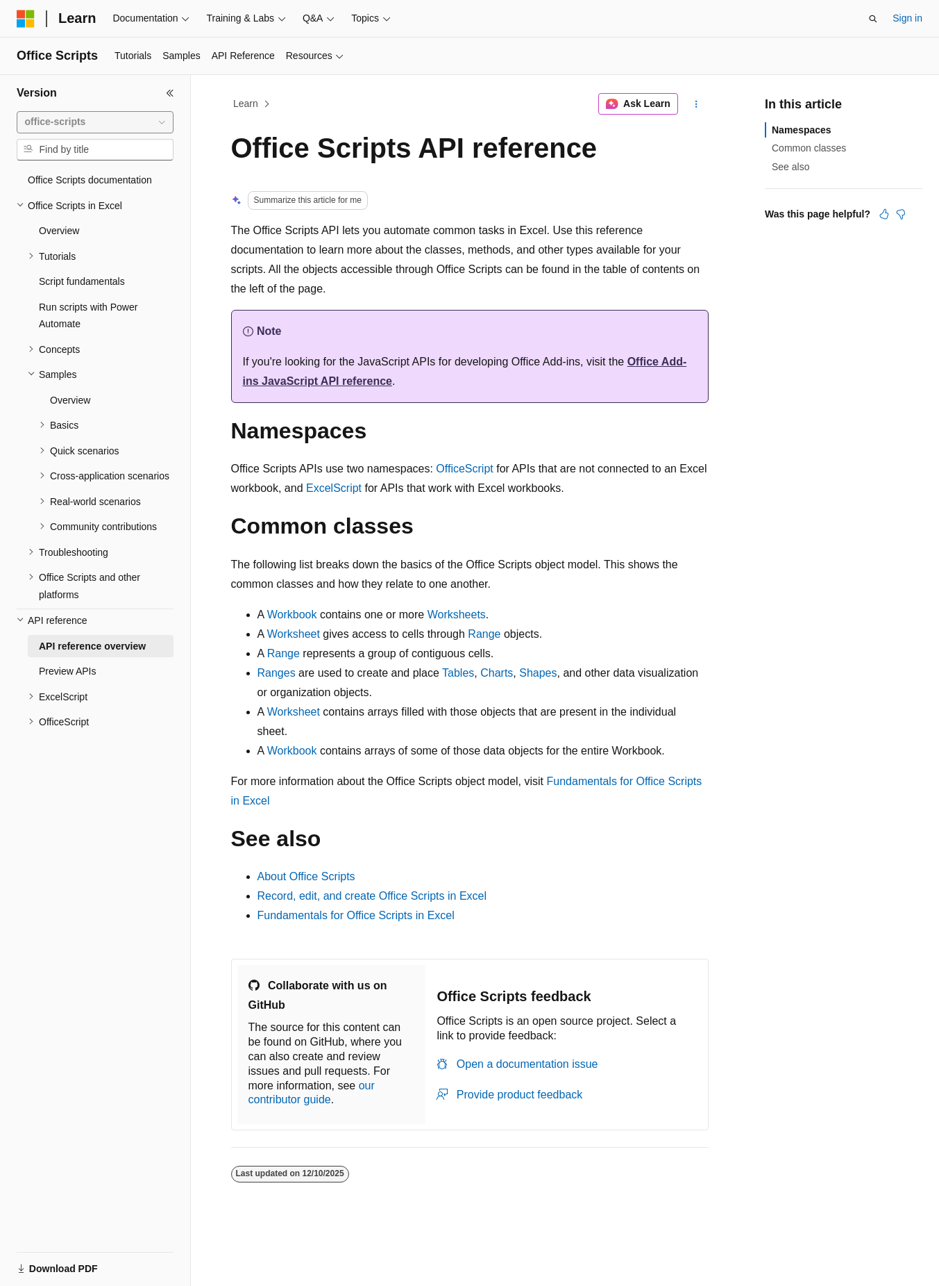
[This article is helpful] (884, 214)
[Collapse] (170, 93)
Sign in (907, 18)
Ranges (276, 673)
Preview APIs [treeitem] (67, 671)
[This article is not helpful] (901, 214)
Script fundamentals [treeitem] (82, 281)
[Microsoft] (26, 19)
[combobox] (95, 122)
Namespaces (801, 129)
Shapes (538, 673)
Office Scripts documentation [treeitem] (90, 180)
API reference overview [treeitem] (92, 646)
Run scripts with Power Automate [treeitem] (88, 316)
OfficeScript (464, 469)
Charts (496, 673)
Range (484, 634)
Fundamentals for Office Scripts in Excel (356, 915)
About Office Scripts (306, 876)
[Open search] (873, 18)
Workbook (292, 614)
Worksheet (293, 634)
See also (790, 166)
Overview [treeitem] (59, 230)
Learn (245, 103)
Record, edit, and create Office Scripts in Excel (372, 896)
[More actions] (696, 104)
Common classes (809, 148)
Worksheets (457, 614)
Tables (458, 673)
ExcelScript (334, 488)
